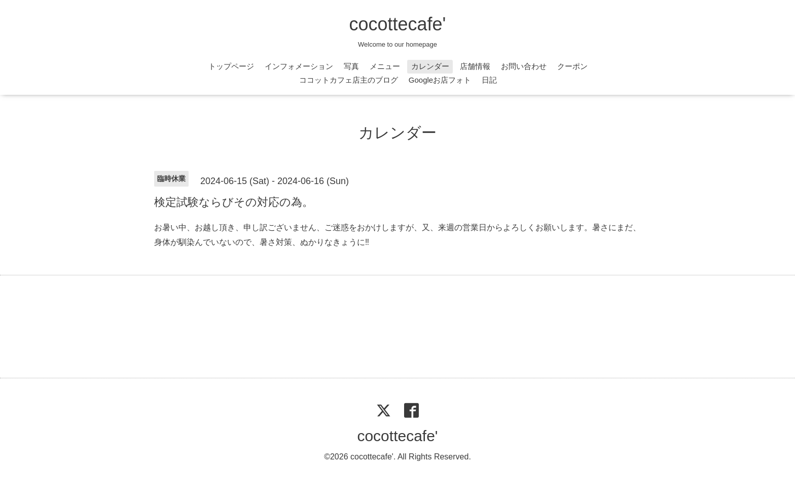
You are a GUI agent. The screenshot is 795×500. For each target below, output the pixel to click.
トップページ (231, 66)
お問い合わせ (524, 66)
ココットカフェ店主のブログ (348, 80)
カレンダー (430, 66)
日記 (489, 80)
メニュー (385, 66)
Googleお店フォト (440, 80)
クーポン (572, 66)
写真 (351, 66)
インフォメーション (299, 66)
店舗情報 (475, 66)
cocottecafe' (397, 24)
